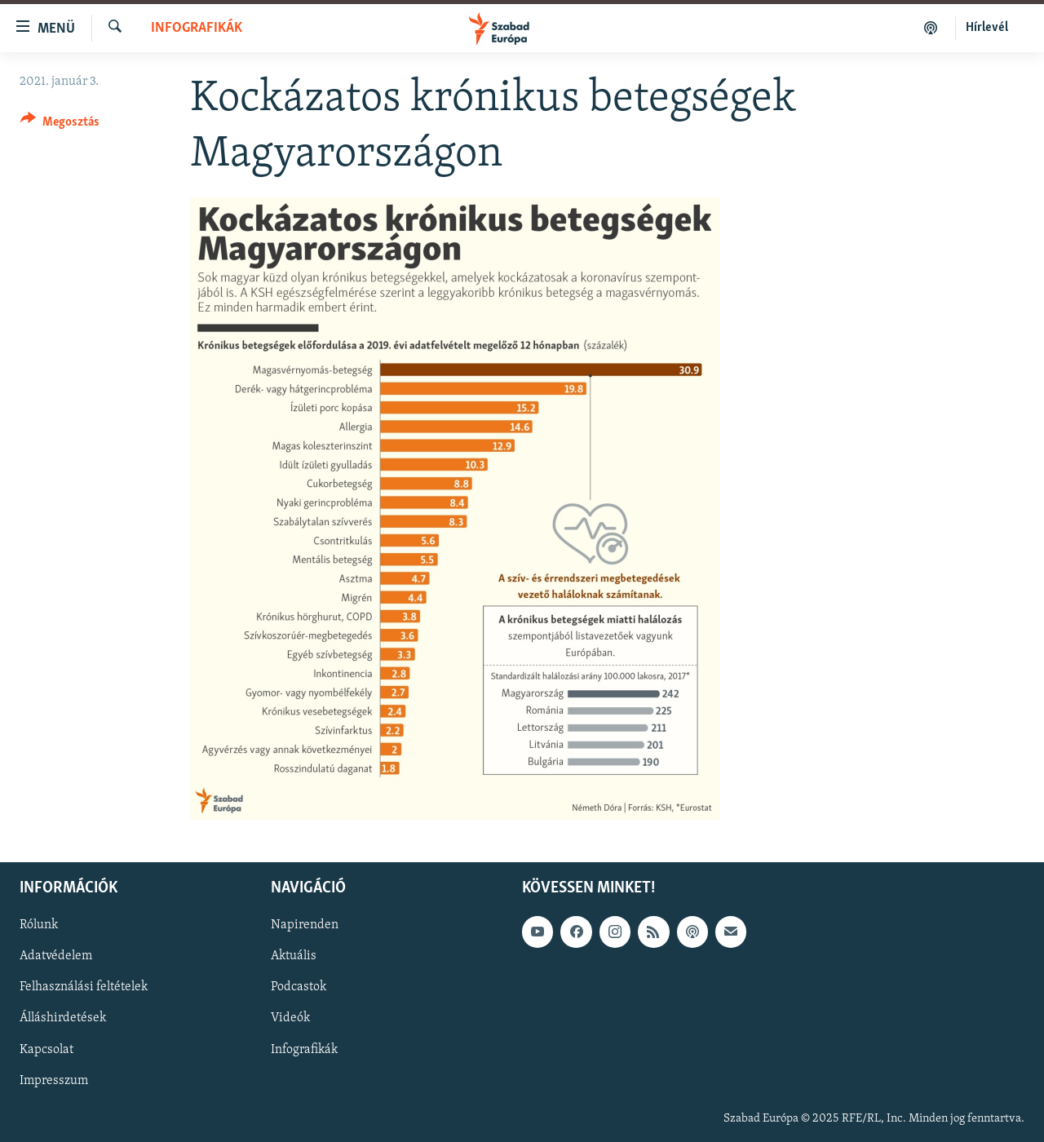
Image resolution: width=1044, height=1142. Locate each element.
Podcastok (298, 987)
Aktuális (293, 956)
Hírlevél (987, 27)
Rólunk (39, 925)
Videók (290, 1018)
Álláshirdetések (63, 1018)
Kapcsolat (46, 1049)
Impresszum (54, 1080)
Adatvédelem (56, 956)
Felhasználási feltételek (84, 987)
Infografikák (196, 28)
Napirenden (304, 925)
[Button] (60, 124)
